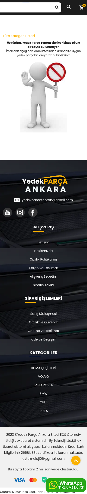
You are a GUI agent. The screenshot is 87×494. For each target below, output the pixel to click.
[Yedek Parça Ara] (56, 7)
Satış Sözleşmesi (43, 313)
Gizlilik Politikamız (43, 259)
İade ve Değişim (44, 339)
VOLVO (43, 376)
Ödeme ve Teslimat (43, 330)
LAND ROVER (43, 385)
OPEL (43, 402)
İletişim (43, 242)
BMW (43, 393)
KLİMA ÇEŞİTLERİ (43, 368)
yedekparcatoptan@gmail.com (47, 200)
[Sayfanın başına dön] (75, 459)
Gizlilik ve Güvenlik (43, 322)
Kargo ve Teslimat (43, 268)
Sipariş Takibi (43, 285)
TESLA (43, 410)
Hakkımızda (43, 251)
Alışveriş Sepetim (43, 276)
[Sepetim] (81, 7)
